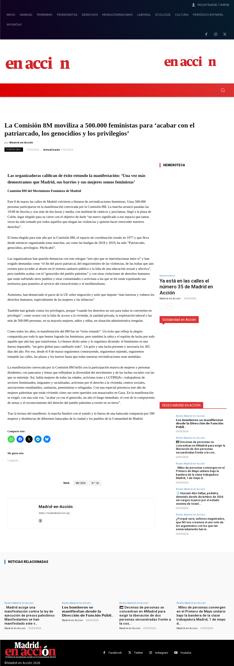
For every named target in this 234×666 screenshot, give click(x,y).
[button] (223, 90)
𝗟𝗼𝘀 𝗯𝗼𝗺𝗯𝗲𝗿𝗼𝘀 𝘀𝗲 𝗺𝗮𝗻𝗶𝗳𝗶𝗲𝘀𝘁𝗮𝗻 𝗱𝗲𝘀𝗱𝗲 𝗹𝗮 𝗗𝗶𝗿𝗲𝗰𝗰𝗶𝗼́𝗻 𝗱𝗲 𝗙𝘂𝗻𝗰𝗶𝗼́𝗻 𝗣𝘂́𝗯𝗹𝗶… (199, 423)
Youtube (185, 652)
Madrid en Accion (14, 628)
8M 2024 (80, 483)
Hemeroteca (167, 275)
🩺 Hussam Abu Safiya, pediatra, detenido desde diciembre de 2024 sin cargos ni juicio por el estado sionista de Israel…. (199, 498)
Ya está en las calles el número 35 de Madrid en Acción (186, 287)
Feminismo (13, 149)
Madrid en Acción (170, 298)
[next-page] (169, 306)
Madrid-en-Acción (21, 142)
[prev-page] (162, 306)
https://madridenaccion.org (54, 513)
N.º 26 (95, 483)
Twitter (138, 652)
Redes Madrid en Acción (190, 416)
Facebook (115, 652)
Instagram (161, 652)
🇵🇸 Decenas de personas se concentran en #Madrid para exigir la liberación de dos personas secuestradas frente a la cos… (200, 447)
